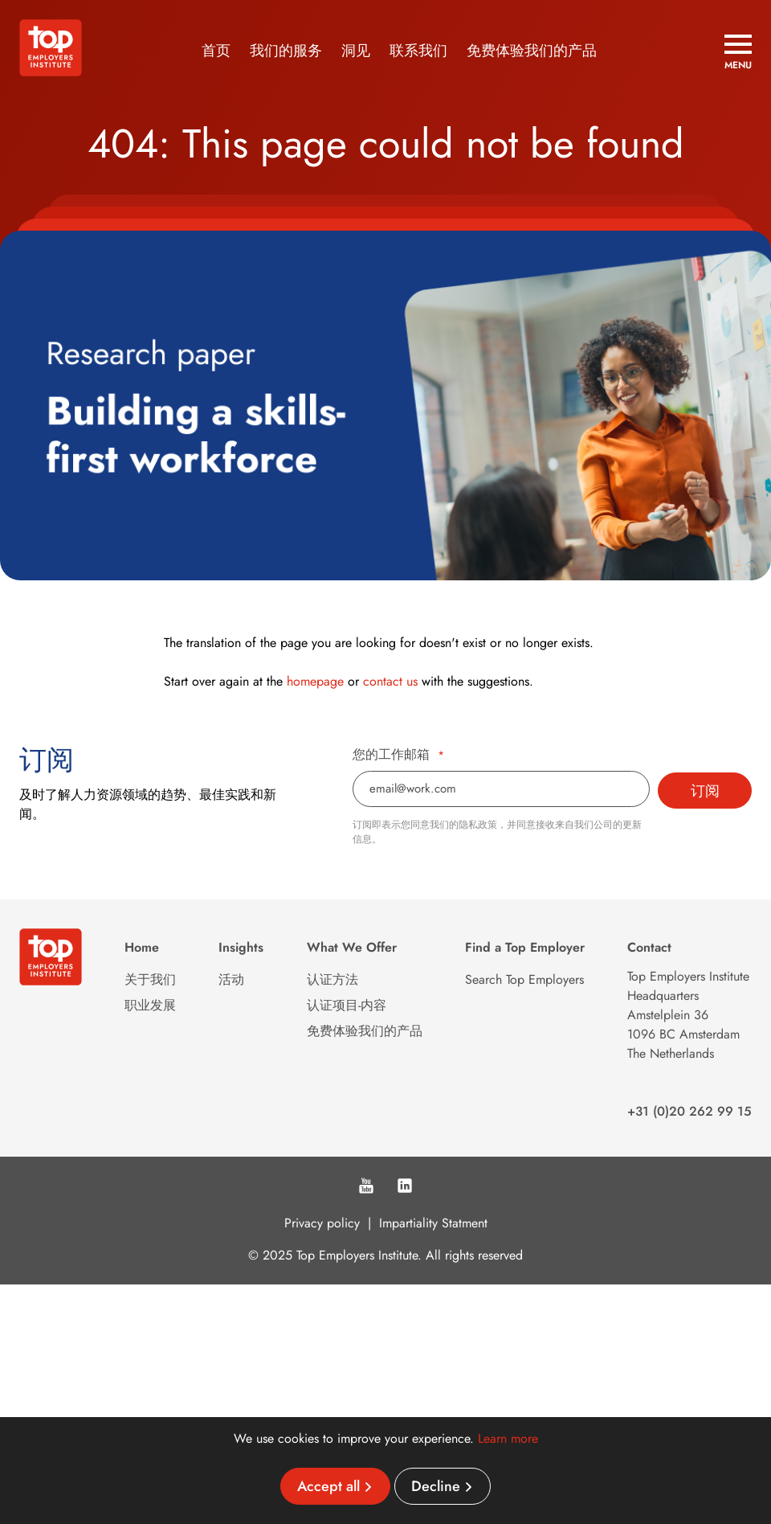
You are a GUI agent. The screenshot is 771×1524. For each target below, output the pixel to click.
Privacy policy (322, 1223)
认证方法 (332, 979)
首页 (216, 50)
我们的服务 (286, 50)
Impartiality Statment (433, 1223)
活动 (231, 979)
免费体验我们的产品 (532, 50)
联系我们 (418, 50)
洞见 (355, 50)
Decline (435, 1486)
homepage (315, 681)
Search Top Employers (524, 979)
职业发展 (150, 1005)
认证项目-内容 (346, 1005)
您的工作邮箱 (398, 754)
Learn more (508, 1438)
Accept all (328, 1486)
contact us (390, 681)
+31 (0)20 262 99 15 (689, 1111)
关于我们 (150, 979)
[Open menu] (738, 52)
